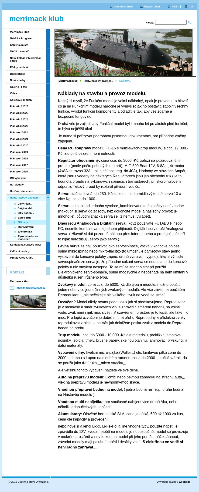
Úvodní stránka (123, 6)
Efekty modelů (19, 67)
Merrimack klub (68, 80)
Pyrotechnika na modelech (28, 237)
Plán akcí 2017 (19, 165)
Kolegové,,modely (21, 99)
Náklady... (24, 222)
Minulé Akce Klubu (21, 257)
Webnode (184, 481)
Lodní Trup (24, 217)
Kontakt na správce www (25, 244)
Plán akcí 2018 (19, 158)
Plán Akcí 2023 (19, 126)
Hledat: (150, 22)
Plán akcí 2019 (19, 152)
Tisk (190, 6)
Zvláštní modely (20, 251)
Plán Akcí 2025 (19, 112)
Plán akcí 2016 (19, 171)
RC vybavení (18, 178)
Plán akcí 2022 (19, 132)
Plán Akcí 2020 (19, 145)
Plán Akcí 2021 (19, 139)
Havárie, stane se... (22, 191)
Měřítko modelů (19, 51)
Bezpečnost (17, 73)
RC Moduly (17, 184)
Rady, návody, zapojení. (98, 80)
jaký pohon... (26, 213)
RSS (174, 6)
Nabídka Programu (21, 38)
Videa (13, 93)
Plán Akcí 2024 (19, 119)
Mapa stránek (152, 6)
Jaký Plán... (25, 203)
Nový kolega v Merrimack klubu (25, 59)
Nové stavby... (18, 80)
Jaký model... (26, 208)
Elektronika (25, 231)
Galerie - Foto (18, 86)
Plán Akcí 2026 (19, 106)
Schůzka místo (19, 45)
